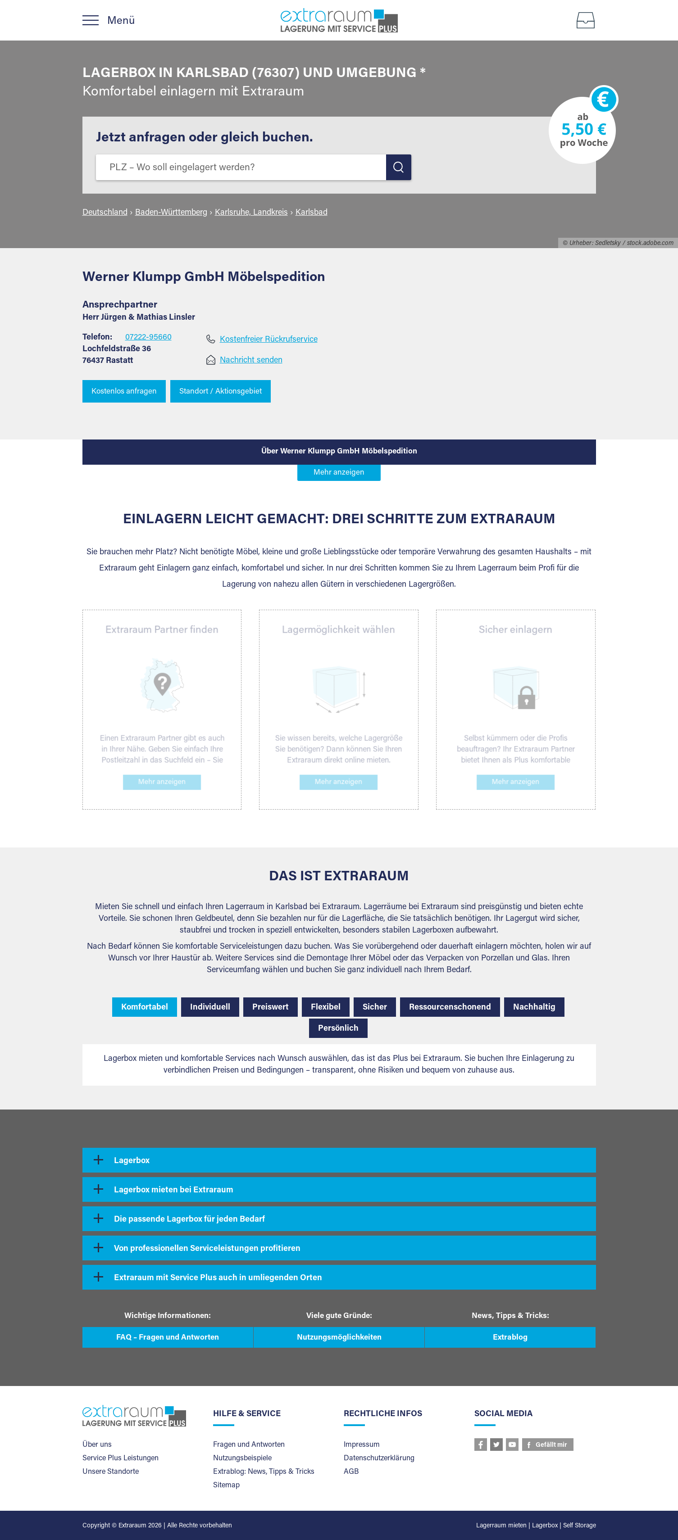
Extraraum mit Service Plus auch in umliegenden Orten (218, 1278)
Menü (121, 21)
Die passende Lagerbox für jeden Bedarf (189, 1220)
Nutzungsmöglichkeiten (339, 1338)
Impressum (362, 1445)
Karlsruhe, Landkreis (251, 213)
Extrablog (510, 1338)
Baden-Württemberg (171, 213)
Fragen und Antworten (249, 1445)
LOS (398, 167)
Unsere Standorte (110, 1472)
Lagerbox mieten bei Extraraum (173, 1191)
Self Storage (579, 1526)
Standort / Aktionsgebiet (220, 392)
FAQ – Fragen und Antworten (167, 1338)
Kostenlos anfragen (124, 392)
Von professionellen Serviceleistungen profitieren (207, 1249)
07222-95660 (148, 338)
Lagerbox (132, 1161)
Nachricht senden (251, 361)
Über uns (97, 1445)
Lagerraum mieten (501, 1526)
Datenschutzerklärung (379, 1458)
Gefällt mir (551, 1445)
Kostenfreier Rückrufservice (269, 340)
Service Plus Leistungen (120, 1458)
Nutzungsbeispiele (242, 1458)
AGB (351, 1472)
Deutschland (104, 213)
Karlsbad (312, 213)
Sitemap (226, 1485)
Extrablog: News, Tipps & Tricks (263, 1472)
